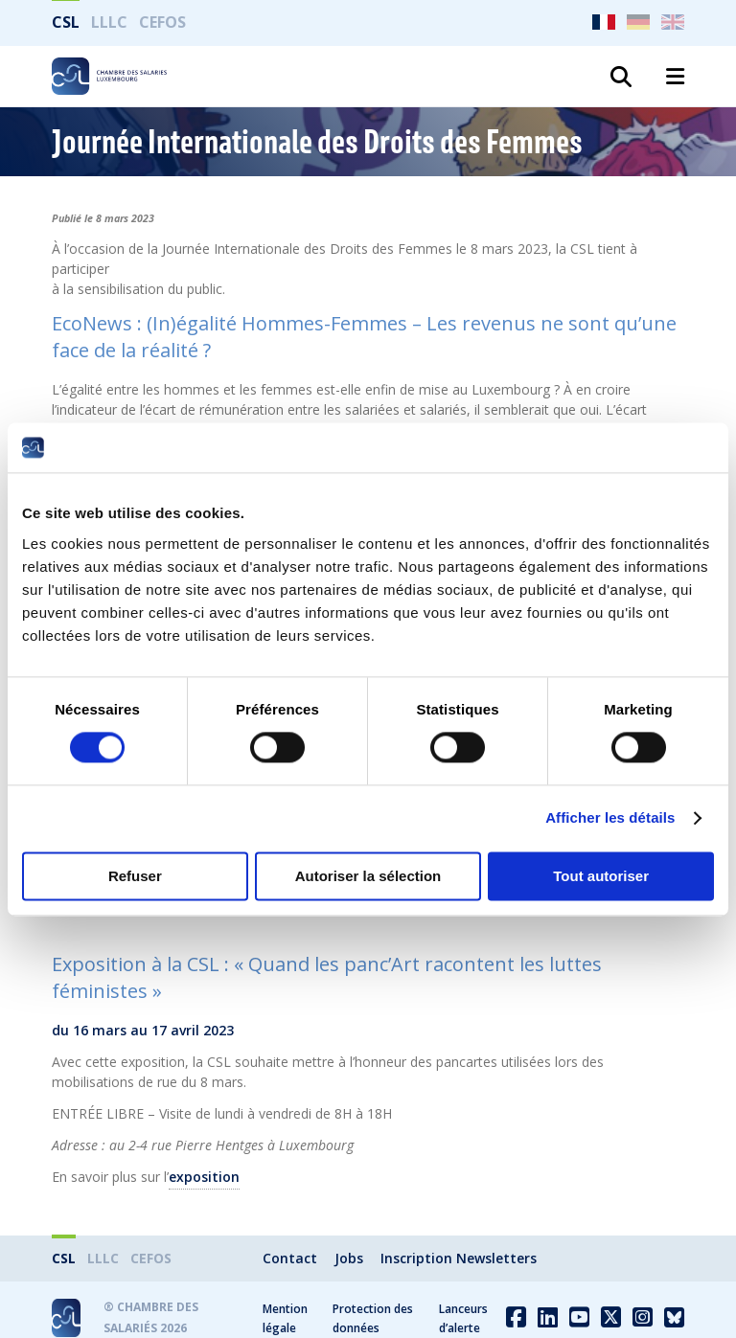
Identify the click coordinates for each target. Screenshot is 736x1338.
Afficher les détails (610, 818)
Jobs (348, 1258)
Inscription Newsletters (458, 1258)
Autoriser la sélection (368, 876)
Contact (290, 1258)
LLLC (109, 22)
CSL (66, 22)
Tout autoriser (601, 876)
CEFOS (162, 22)
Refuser (135, 876)
